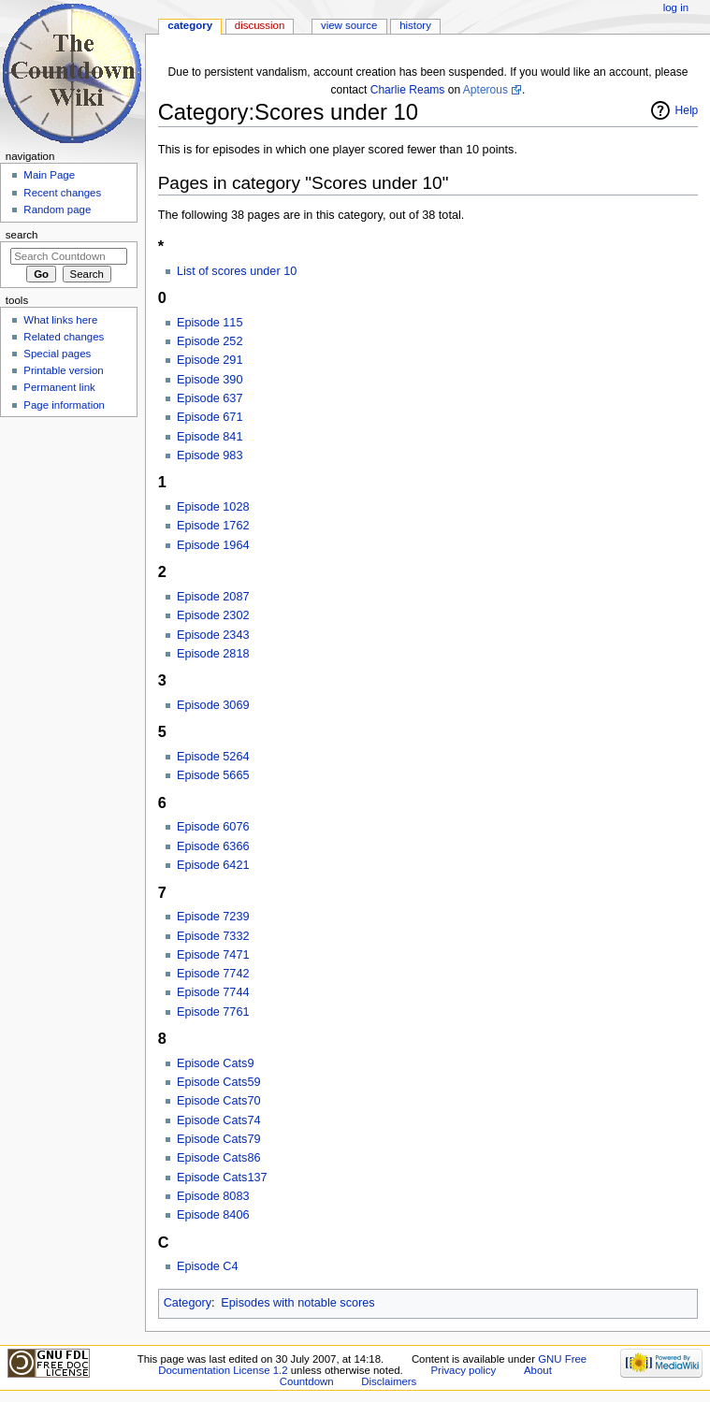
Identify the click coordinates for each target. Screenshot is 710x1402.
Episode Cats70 (219, 1100)
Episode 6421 (213, 865)
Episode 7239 (213, 916)
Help (687, 110)
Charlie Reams (407, 89)
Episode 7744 (213, 992)
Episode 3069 (213, 705)
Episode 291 (210, 360)
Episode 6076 (213, 826)
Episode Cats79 (219, 1139)
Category (187, 1302)
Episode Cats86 (219, 1157)
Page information (64, 405)
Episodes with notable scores (297, 1302)
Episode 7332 (213, 936)
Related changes (63, 336)
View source (349, 25)
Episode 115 (210, 322)
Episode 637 (210, 398)
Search (22, 234)
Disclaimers (388, 1381)
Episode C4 (208, 1266)
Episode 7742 (213, 973)
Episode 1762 (213, 525)
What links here (60, 319)
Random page (57, 209)
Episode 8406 (213, 1214)
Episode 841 (210, 436)
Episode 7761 (213, 1012)
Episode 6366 (213, 846)
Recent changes (62, 192)
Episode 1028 (213, 506)
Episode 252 (210, 341)
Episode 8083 (213, 1196)
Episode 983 (210, 455)
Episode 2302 (213, 615)
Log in (675, 7)
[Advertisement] (68, 564)
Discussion (259, 25)
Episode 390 (210, 379)
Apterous (485, 89)
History (415, 25)
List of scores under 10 (237, 271)
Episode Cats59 (219, 1082)
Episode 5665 (213, 775)
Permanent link (58, 387)
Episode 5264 (213, 756)
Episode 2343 (213, 635)
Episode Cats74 (219, 1120)
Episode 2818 (213, 653)
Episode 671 (210, 417)
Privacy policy (463, 1370)
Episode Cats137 (222, 1177)
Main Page (49, 175)
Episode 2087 (213, 596)
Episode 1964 (213, 545)
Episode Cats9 (215, 1063)
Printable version (63, 370)
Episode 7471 (213, 954)
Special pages (57, 353)
